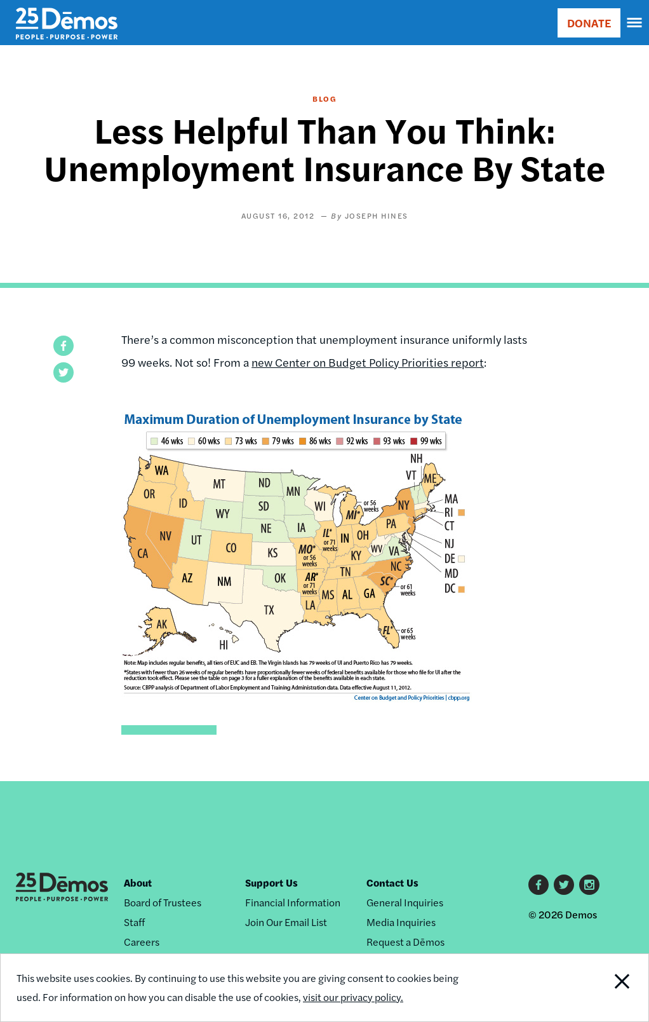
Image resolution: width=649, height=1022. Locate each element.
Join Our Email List (286, 922)
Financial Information (292, 902)
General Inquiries (404, 902)
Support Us (271, 882)
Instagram (589, 885)
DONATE (589, 23)
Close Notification (587, 987)
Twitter (564, 885)
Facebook (538, 885)
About (138, 882)
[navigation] (635, 23)
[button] (63, 346)
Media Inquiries (401, 922)
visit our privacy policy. (353, 997)
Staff (134, 922)
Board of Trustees (162, 902)
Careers (141, 941)
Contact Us (392, 882)
